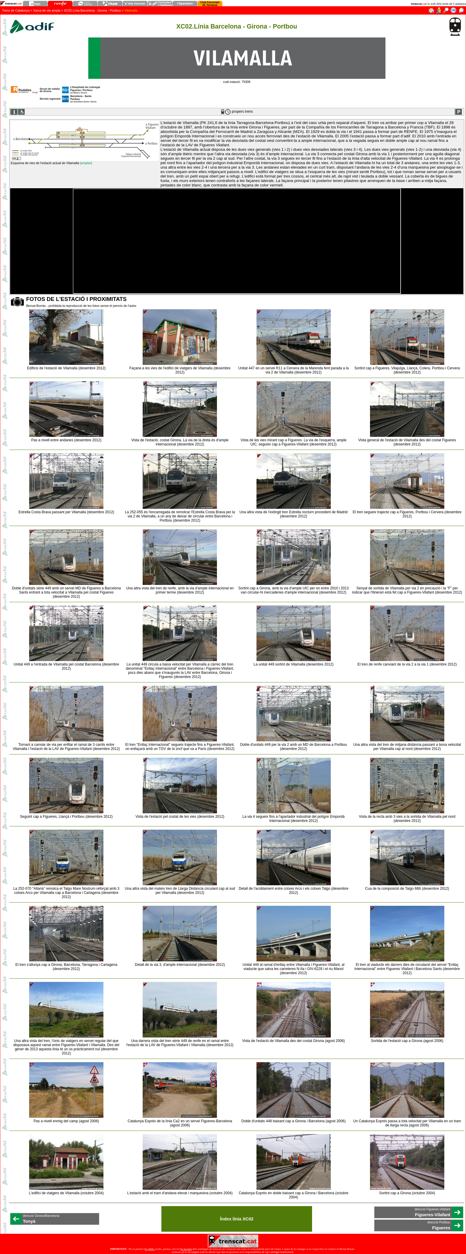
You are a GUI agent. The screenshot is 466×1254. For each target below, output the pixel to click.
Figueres (441, 1227)
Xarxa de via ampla (46, 10)
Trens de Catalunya (16, 10)
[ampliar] (86, 163)
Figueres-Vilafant (432, 1214)
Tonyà (29, 1221)
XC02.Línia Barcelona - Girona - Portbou (92, 10)
